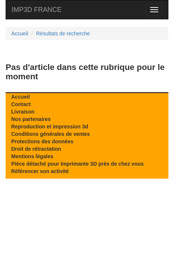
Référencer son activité (40, 171)
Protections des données (42, 141)
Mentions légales (32, 156)
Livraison (22, 112)
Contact (21, 104)
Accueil (20, 97)
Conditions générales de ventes (50, 134)
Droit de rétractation (36, 149)
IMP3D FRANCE (37, 9)
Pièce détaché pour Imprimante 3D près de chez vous (77, 164)
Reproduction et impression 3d (49, 127)
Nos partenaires (31, 119)
